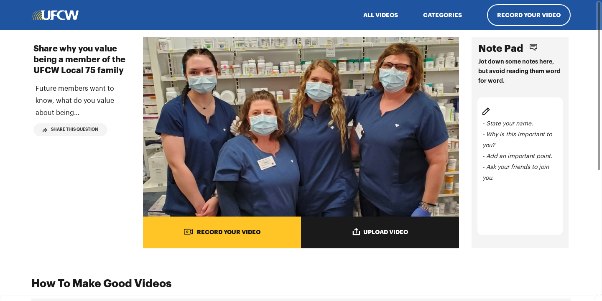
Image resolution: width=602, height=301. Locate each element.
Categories (442, 15)
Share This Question (70, 142)
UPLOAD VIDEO (380, 231)
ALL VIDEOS (380, 15)
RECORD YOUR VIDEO (222, 232)
